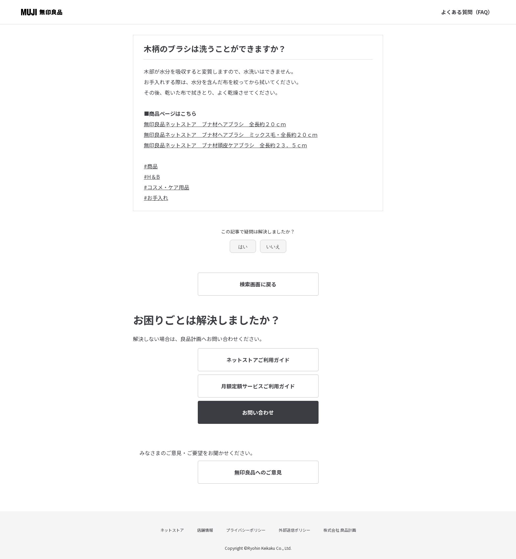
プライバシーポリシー (246, 530)
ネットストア (172, 530)
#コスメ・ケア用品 (166, 187)
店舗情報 (205, 530)
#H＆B (152, 177)
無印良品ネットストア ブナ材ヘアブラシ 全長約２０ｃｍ (215, 124)
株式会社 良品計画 (339, 530)
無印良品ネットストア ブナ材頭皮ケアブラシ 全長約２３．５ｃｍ (225, 145)
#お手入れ (156, 198)
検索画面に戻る (258, 284)
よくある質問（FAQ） (467, 12)
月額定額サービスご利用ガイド (258, 386)
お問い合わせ (258, 412)
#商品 (151, 166)
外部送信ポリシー (294, 530)
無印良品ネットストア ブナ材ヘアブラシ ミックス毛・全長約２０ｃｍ (231, 134)
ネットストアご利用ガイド (258, 360)
